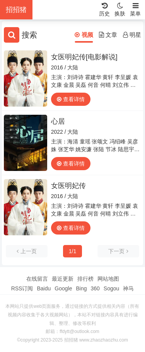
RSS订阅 (22, 288)
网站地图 (108, 279)
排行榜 (85, 279)
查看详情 (71, 99)
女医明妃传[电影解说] (84, 57)
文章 (108, 34)
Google (63, 288)
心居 (58, 121)
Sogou (111, 288)
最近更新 (62, 279)
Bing (81, 288)
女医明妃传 (68, 186)
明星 (132, 34)
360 (94, 288)
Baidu (44, 288)
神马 (128, 288)
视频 (84, 34)
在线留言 (37, 279)
